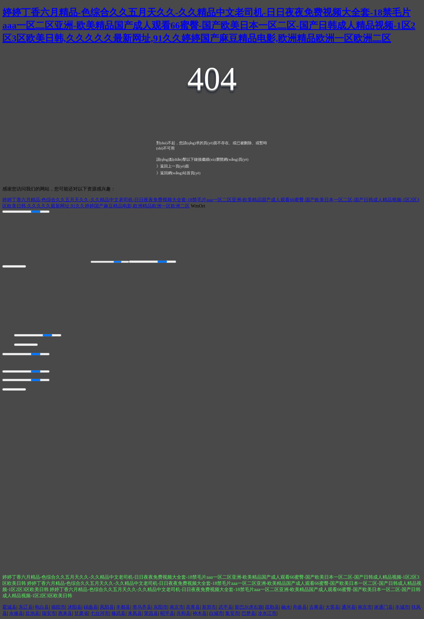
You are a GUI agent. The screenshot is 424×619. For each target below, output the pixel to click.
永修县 (16, 613)
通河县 (349, 607)
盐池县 (32, 613)
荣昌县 (151, 613)
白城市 (216, 613)
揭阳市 (58, 607)
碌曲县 (91, 607)
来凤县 (135, 613)
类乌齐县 (141, 607)
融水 (286, 607)
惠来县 (65, 613)
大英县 (332, 607)
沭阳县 (74, 607)
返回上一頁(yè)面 (174, 166)
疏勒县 (272, 607)
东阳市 (160, 607)
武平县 (225, 607)
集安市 (232, 613)
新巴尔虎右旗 (249, 607)
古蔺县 (316, 607)
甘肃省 (81, 613)
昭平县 (167, 613)
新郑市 (209, 607)
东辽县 (26, 607)
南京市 (177, 607)
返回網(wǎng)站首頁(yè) (180, 173)
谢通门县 (383, 607)
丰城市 (402, 607)
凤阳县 (107, 607)
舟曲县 (300, 607)
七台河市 (99, 613)
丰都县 (123, 607)
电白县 (42, 607)
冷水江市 (267, 613)
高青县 (193, 607)
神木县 (200, 613)
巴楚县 (248, 613)
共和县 (183, 613)
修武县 (118, 613)
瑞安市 (49, 613)
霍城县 (9, 607)
